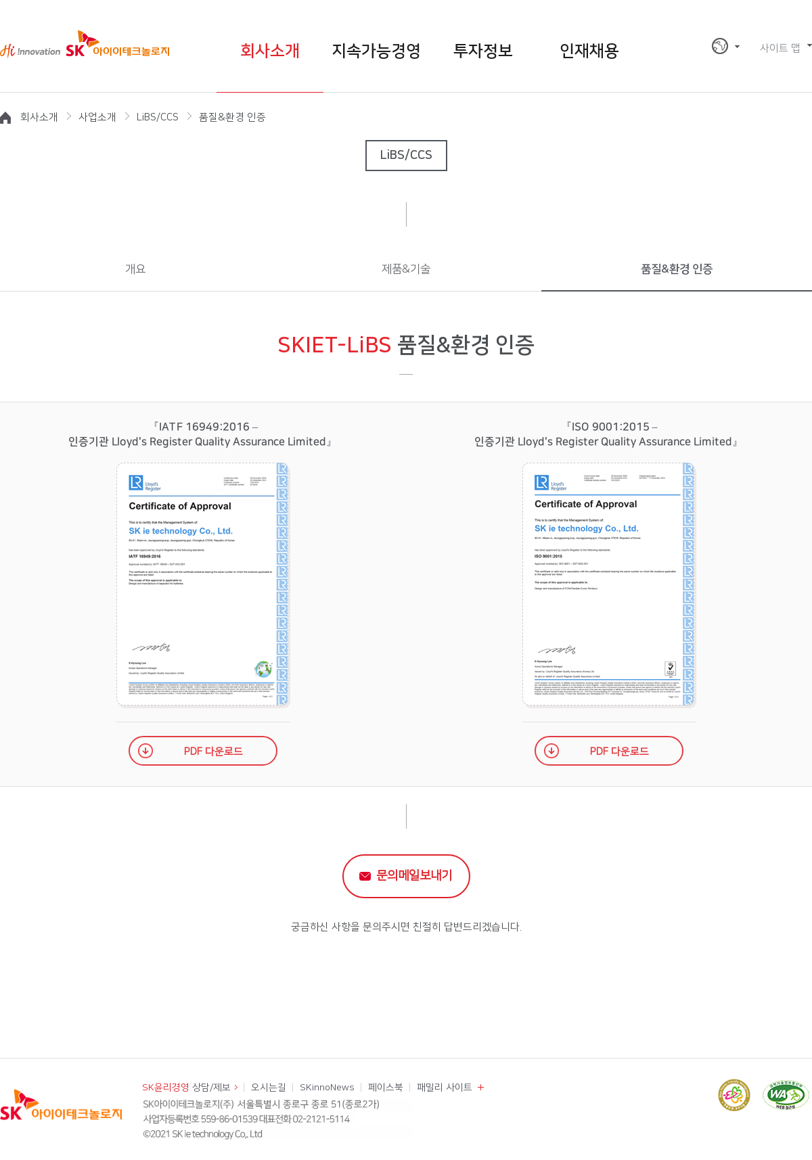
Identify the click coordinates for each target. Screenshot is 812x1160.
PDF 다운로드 (213, 752)
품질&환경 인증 (677, 269)
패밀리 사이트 (444, 1087)
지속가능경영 (376, 51)
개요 (135, 269)
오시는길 (268, 1087)
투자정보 (483, 51)
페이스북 (385, 1087)
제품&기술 (406, 269)
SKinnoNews (327, 1087)
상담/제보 (186, 1087)
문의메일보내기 (414, 876)
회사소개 (270, 51)
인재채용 (589, 51)
